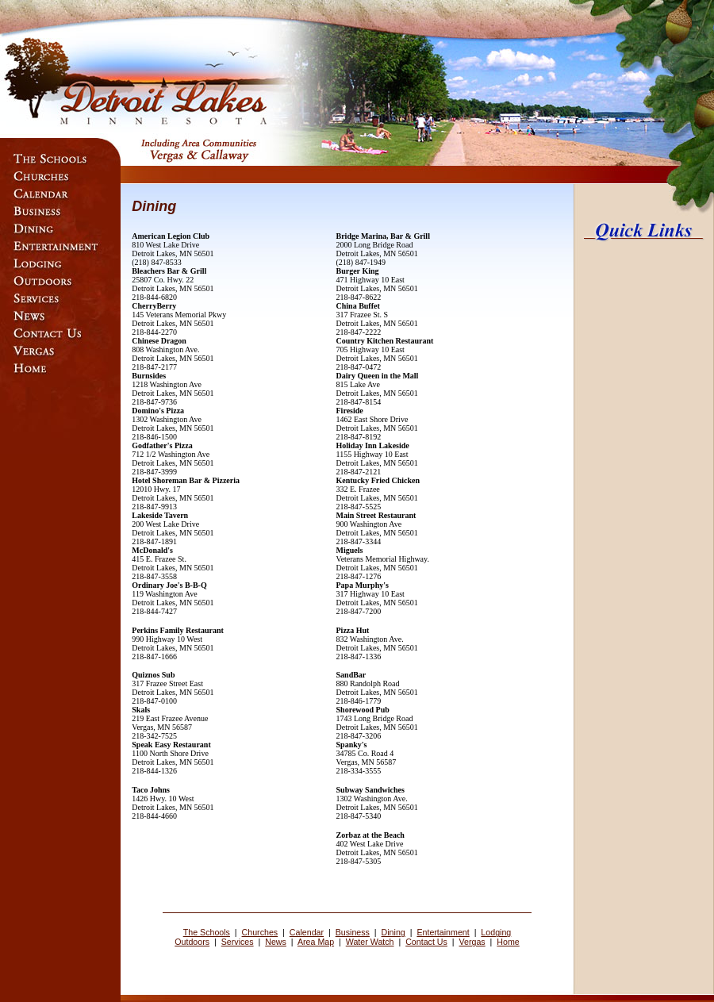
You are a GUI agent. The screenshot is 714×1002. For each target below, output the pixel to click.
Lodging (496, 932)
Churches (260, 932)
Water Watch (370, 941)
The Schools (206, 932)
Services (237, 941)
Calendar (307, 932)
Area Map (316, 941)
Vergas (472, 941)
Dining (393, 932)
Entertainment (442, 932)
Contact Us (426, 941)
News (275, 941)
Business (353, 932)
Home (508, 941)
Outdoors (192, 941)
